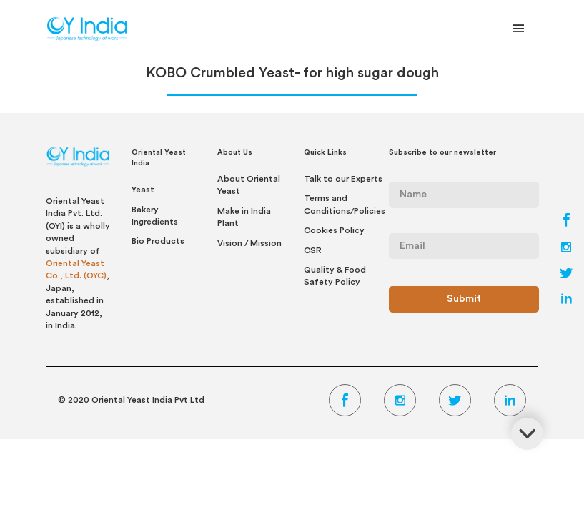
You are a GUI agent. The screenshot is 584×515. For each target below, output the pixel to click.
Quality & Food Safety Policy (335, 275)
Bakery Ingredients (155, 215)
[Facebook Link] (566, 223)
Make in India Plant (244, 217)
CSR (313, 250)
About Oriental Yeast (248, 185)
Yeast (143, 189)
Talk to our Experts (343, 179)
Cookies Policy (334, 230)
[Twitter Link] (566, 275)
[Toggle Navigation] (519, 31)
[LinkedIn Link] (566, 300)
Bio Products (158, 241)
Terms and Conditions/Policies (344, 204)
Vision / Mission (249, 243)
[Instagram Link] (566, 249)
